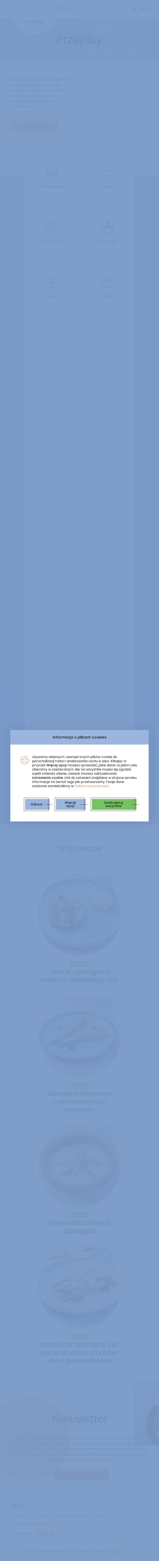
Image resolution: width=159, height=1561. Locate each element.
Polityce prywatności (92, 786)
